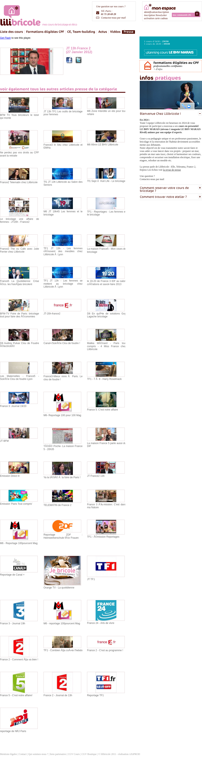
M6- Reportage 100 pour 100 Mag (62, 415)
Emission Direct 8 (9, 475)
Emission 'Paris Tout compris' (16, 503)
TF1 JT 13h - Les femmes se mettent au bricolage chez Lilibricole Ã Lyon (63, 283)
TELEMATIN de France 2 (57, 505)
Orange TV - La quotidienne (59, 587)
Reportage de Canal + (12, 574)
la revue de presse (172, 169)
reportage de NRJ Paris (13, 731)
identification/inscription (156, 12)
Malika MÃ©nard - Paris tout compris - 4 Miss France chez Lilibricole (106, 346)
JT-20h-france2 (52, 313)
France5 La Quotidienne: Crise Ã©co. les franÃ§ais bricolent (19, 282)
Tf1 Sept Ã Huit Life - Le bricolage (106, 181)
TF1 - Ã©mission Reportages (103, 536)
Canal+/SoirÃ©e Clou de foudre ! (62, 343)
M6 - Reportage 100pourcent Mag (18, 543)
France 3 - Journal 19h (12, 623)
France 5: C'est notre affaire (102, 409)
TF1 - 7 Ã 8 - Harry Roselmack (104, 379)
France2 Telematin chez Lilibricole (19, 182)
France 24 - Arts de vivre (100, 623)
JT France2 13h (96, 475)
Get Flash (5, 37)
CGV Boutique (88, 754)
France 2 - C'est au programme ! (105, 650)
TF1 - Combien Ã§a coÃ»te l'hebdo (63, 650)
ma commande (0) (182, 15)
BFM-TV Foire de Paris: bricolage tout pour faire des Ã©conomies (19, 315)
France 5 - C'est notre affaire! (16, 695)
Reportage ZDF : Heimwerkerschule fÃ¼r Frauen (63, 536)
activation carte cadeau (156, 18)
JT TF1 (91, 579)
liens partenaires (58, 754)
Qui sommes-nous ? (38, 754)
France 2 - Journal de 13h (58, 695)
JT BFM (4, 440)
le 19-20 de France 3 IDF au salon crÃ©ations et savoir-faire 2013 (106, 282)
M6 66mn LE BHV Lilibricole (102, 144)
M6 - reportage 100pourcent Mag (62, 623)
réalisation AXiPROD (129, 754)
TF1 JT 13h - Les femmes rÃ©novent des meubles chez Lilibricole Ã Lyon (63, 251)
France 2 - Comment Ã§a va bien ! (19, 659)
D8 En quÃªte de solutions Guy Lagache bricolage (106, 315)
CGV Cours (74, 754)
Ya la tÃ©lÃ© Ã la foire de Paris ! (62, 477)
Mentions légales (8, 754)
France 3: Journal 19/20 (13, 406)
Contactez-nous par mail (113, 17)
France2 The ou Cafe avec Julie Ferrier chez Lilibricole (19, 250)
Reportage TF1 (95, 695)
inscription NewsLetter (155, 15)
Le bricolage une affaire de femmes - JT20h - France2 (19, 220)
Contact (22, 754)
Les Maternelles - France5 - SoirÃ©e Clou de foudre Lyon (19, 377)
